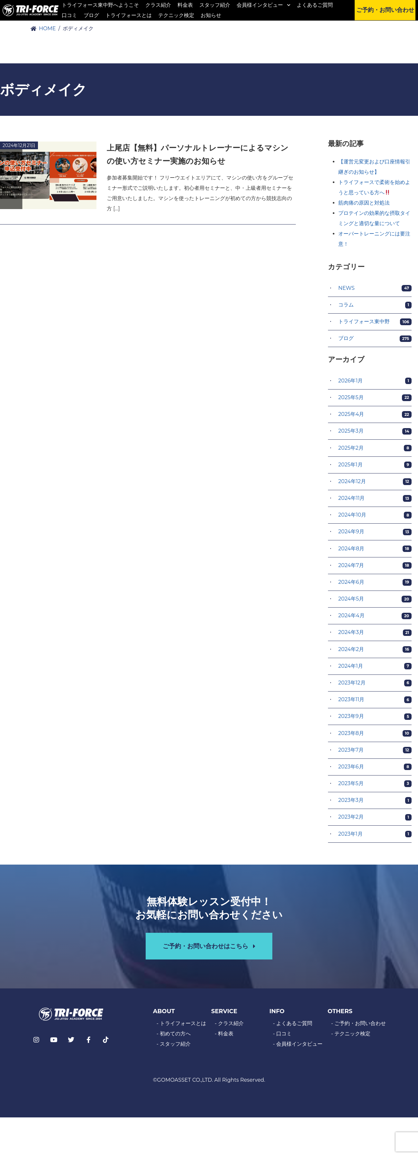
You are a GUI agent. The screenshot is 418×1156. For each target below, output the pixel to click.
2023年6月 (375, 769)
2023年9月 (375, 718)
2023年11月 (375, 702)
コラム (375, 307)
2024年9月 (375, 534)
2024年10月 (375, 517)
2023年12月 (375, 685)
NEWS (375, 290)
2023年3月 (375, 802)
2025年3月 (375, 433)
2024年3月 (375, 634)
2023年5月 (375, 786)
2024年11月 (375, 500)
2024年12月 (375, 484)
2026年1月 (375, 383)
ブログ (375, 340)
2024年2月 (375, 651)
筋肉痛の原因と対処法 (364, 205)
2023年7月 (375, 752)
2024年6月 (375, 584)
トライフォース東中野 (375, 324)
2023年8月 (375, 735)
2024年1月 (375, 668)
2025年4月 (375, 416)
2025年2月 (375, 450)
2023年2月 (375, 819)
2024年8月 (375, 550)
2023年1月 (375, 836)
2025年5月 (375, 400)
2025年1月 (375, 466)
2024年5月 (375, 601)
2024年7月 (375, 567)
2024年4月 (375, 618)
